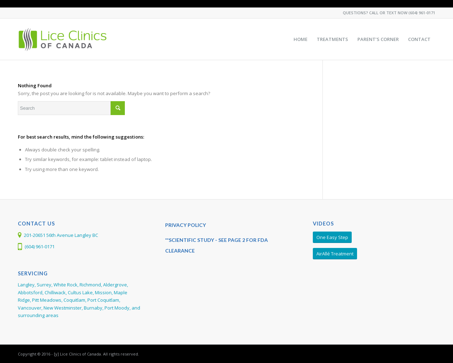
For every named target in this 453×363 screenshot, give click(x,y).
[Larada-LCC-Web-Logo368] (63, 39)
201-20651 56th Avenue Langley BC (61, 235)
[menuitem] (300, 39)
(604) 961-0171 (421, 12)
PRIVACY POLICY (185, 225)
